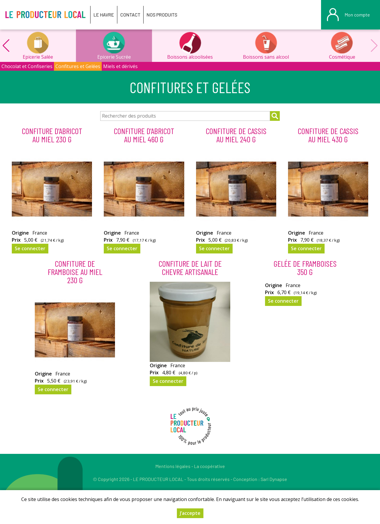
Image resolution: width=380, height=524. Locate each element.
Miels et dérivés (120, 66)
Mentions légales (172, 466)
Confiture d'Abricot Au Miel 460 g (144, 135)
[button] (6, 45)
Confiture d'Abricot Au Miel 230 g (52, 135)
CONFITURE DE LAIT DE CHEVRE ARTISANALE (190, 267)
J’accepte (190, 513)
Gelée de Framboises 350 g (305, 267)
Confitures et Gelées (77, 66)
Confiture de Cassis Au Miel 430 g (328, 135)
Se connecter (30, 248)
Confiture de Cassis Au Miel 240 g (236, 135)
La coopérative (209, 466)
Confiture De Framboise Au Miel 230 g (75, 271)
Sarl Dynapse (274, 479)
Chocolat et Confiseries (26, 66)
